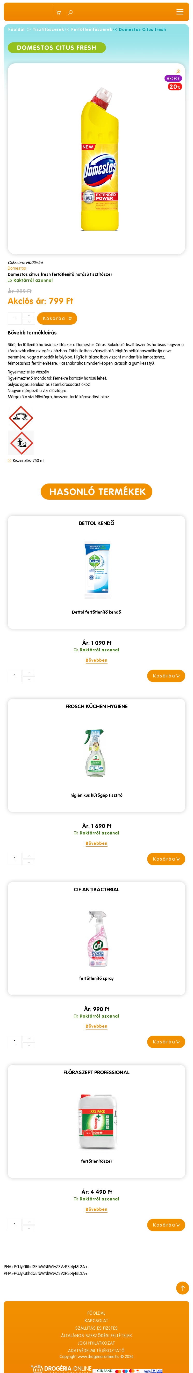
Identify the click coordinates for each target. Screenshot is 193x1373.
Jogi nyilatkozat (96, 1342)
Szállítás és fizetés (96, 1327)
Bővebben (97, 660)
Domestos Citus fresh (142, 29)
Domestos (17, 268)
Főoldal (16, 29)
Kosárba (167, 675)
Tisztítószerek (48, 29)
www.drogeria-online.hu (98, 1356)
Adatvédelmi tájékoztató (96, 1350)
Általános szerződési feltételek (96, 1335)
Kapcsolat (97, 1320)
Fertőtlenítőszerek (91, 29)
